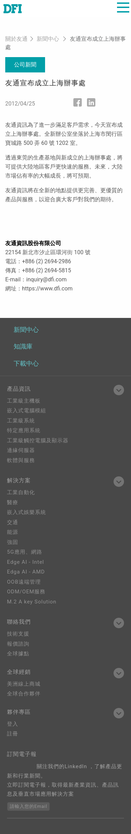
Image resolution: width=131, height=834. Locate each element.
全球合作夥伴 (24, 694)
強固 (12, 542)
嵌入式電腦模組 (26, 410)
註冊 (12, 734)
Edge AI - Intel (25, 562)
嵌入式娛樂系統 (26, 512)
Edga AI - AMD (26, 572)
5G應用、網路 (24, 552)
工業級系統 (21, 421)
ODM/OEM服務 (26, 592)
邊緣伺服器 (21, 450)
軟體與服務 (21, 460)
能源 (12, 532)
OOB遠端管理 (24, 582)
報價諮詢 (18, 644)
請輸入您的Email (28, 806)
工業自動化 (21, 492)
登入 (12, 724)
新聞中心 (48, 39)
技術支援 (18, 634)
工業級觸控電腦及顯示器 (37, 440)
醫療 (12, 502)
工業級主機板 (24, 401)
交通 (12, 522)
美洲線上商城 (24, 684)
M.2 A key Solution (32, 602)
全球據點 (18, 653)
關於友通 (16, 39)
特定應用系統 (24, 430)
